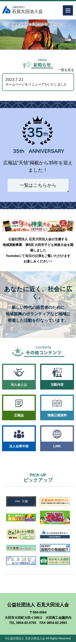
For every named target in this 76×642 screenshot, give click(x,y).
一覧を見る (66, 70)
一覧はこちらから (38, 185)
